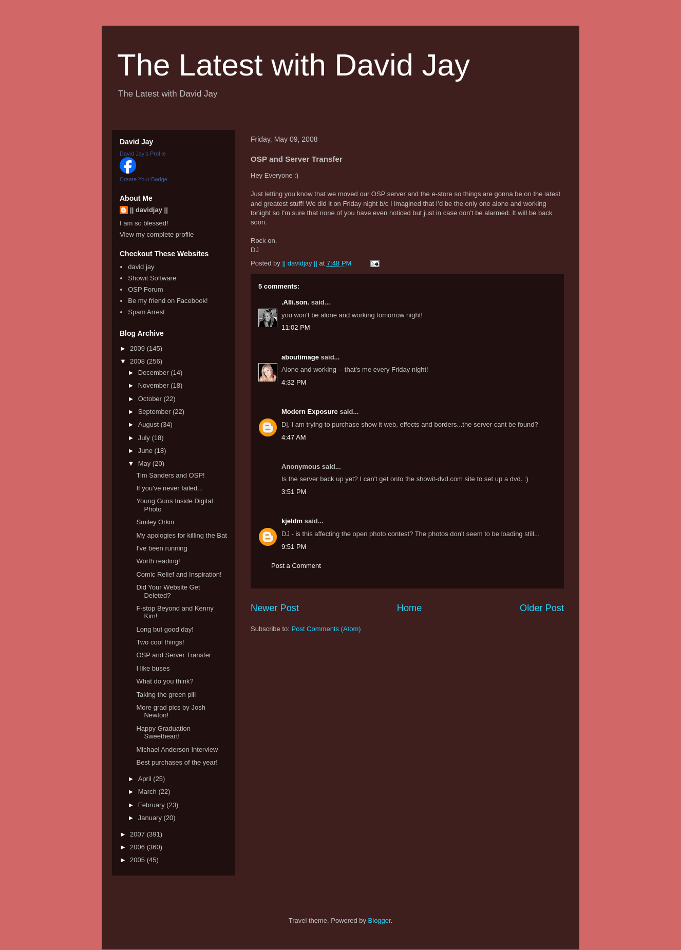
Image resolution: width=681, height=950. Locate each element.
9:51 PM (293, 546)
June (146, 450)
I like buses (152, 668)
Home (409, 608)
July (145, 438)
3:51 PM (293, 492)
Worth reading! (158, 561)
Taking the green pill (166, 694)
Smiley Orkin (155, 522)
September (155, 411)
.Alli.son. (295, 302)
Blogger (379, 920)
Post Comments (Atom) (326, 629)
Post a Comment (296, 565)
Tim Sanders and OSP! (170, 475)
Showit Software (152, 278)
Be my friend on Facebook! (167, 301)
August (149, 424)
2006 (138, 847)
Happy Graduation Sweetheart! (163, 732)
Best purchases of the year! (176, 762)
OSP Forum (145, 289)
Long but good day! (164, 629)
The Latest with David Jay (293, 65)
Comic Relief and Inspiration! (178, 574)
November (154, 385)
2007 (138, 834)
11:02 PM (295, 327)
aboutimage (300, 357)
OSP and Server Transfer (173, 655)
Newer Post (275, 608)
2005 (138, 860)
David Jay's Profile (143, 153)
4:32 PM (293, 382)
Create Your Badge (143, 179)
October (151, 399)
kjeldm (291, 521)
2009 (138, 348)
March (148, 791)
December (154, 372)
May (145, 463)
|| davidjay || (149, 210)
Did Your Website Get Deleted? (168, 591)
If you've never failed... (169, 488)
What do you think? (164, 681)
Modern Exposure (309, 411)
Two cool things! (160, 642)
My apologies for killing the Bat (181, 535)
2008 (138, 361)
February (152, 805)
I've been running (161, 548)
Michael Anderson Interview (177, 749)
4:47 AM (293, 437)
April (146, 779)
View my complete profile (157, 234)
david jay (141, 267)
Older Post (542, 608)
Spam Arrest (146, 312)
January (151, 818)
